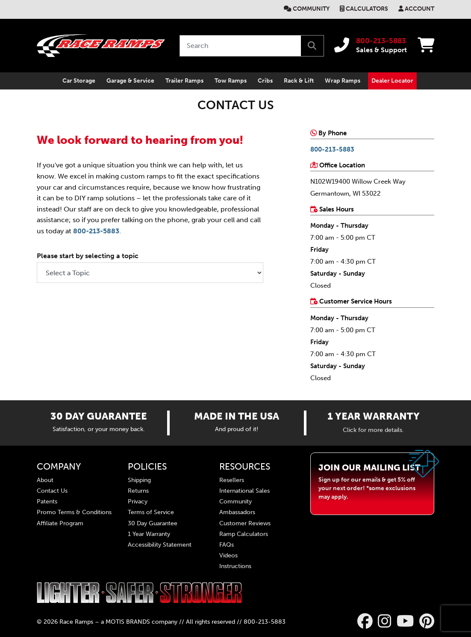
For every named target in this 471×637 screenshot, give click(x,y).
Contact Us (52, 490)
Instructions (235, 566)
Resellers (231, 479)
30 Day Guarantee (152, 523)
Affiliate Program (60, 523)
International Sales (244, 490)
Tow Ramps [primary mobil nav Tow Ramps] (231, 80)
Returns (138, 490)
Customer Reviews (245, 523)
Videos (228, 555)
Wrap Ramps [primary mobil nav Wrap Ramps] (342, 80)
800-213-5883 (381, 40)
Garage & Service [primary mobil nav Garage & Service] (130, 80)
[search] (312, 46)
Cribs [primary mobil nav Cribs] (265, 80)
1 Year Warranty (149, 533)
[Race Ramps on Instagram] (385, 621)
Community (311, 8)
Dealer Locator (392, 80)
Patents (47, 501)
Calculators (367, 8)
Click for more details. (373, 429)
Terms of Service (151, 512)
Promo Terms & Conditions (74, 512)
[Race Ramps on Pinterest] (426, 621)
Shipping (139, 479)
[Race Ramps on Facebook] (365, 621)
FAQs (226, 544)
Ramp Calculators (243, 533)
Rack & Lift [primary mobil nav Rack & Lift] (299, 80)
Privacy (137, 501)
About (45, 479)
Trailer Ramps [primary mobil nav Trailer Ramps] (184, 80)
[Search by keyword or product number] (240, 46)
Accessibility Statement (159, 544)
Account (419, 8)
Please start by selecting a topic (87, 256)
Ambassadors (237, 512)
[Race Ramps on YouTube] (405, 621)
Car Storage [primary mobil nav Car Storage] (78, 80)
